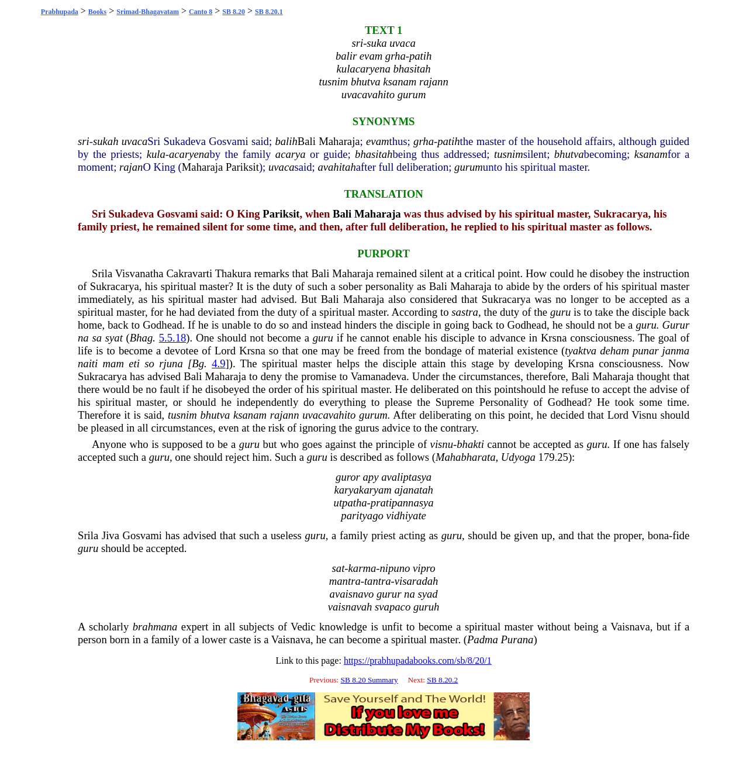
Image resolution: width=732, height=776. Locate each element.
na (83, 338)
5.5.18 (173, 338)
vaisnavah (350, 607)
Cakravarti (189, 273)
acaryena (189, 154)
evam (377, 141)
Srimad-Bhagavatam (147, 12)
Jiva (110, 535)
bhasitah (373, 154)
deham (614, 350)
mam (113, 363)
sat (338, 568)
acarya (290, 154)
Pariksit (242, 167)
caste (240, 639)
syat (114, 338)
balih (286, 141)
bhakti (470, 444)
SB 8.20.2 (442, 679)
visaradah (416, 581)
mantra (345, 581)
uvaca (135, 141)
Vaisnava (630, 626)
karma (362, 568)
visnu (441, 444)
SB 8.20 (233, 12)
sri (83, 141)
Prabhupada (59, 12)
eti (134, 363)
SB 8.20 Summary (369, 679)
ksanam (651, 154)
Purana (516, 639)
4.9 (218, 363)
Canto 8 (200, 12)
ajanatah (413, 490)
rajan (131, 167)
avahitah (336, 167)
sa (97, 338)
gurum (468, 167)
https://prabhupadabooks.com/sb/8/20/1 (418, 660)
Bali (307, 141)
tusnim (508, 154)
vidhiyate (406, 515)
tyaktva (580, 350)
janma (676, 350)
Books (97, 12)
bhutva (569, 154)
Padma (482, 639)
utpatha (350, 502)
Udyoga (518, 457)
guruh (426, 607)
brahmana (155, 626)
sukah (106, 141)
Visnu (644, 415)
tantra (377, 581)
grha (423, 141)
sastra (464, 312)
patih (448, 141)
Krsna (554, 338)
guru (560, 312)
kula (156, 154)
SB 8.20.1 (269, 12)
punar (646, 350)
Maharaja (339, 141)
